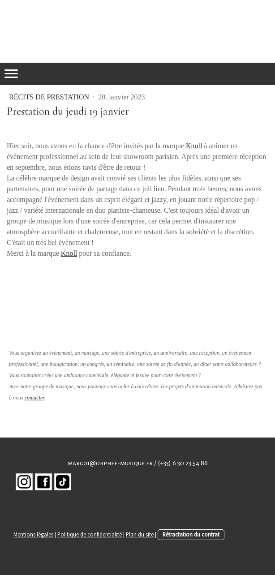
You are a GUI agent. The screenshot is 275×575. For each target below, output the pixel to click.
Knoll (194, 146)
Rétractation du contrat (191, 534)
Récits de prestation (50, 97)
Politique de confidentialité (89, 534)
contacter (34, 398)
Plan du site (140, 534)
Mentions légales (33, 534)
